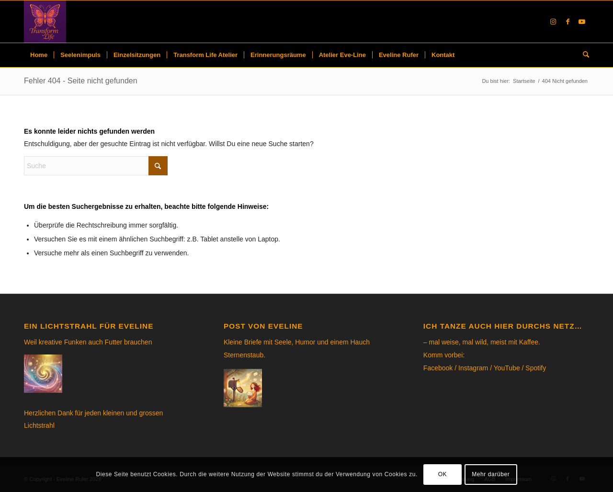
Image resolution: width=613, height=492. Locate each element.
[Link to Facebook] (567, 21)
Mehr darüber (491, 474)
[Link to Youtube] (582, 21)
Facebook (438, 368)
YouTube (507, 368)
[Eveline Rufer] (45, 21)
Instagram (473, 368)
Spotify (535, 368)
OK (442, 474)
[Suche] (583, 55)
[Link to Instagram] (553, 21)
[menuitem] (39, 55)
